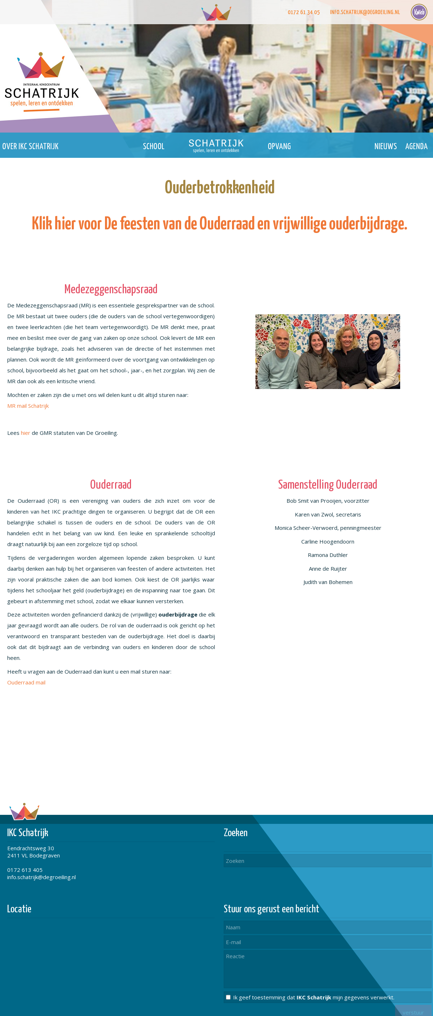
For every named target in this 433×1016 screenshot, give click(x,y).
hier (25, 432)
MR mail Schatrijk (28, 405)
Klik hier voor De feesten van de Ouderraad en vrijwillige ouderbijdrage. (219, 224)
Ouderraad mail (26, 682)
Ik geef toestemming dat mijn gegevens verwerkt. (313, 997)
